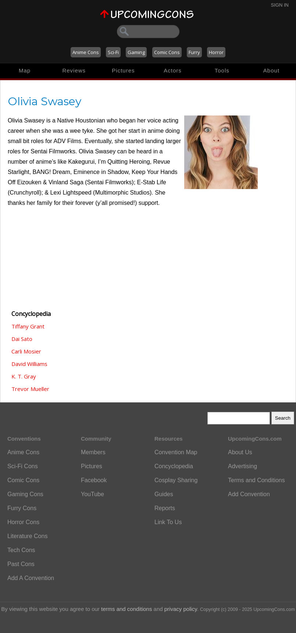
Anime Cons (85, 52)
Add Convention (249, 494)
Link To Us (168, 522)
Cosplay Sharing (175, 480)
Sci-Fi (113, 52)
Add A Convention (30, 578)
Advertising (242, 466)
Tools (222, 70)
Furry (194, 52)
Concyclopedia (173, 466)
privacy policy (180, 609)
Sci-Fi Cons (22, 466)
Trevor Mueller (30, 388)
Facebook (94, 480)
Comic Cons (167, 52)
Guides (163, 494)
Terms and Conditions (256, 480)
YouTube (92, 494)
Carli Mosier (26, 351)
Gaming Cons (25, 494)
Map (25, 70)
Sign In (280, 5)
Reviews (74, 70)
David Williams (29, 363)
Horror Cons (23, 522)
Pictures (123, 70)
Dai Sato (21, 338)
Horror (216, 52)
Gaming (136, 52)
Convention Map (175, 452)
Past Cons (21, 564)
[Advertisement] (44, 263)
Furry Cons (21, 508)
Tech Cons (21, 550)
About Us (240, 452)
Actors (173, 70)
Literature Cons (27, 536)
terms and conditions (126, 609)
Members (93, 452)
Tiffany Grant (27, 326)
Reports (164, 508)
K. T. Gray (23, 376)
